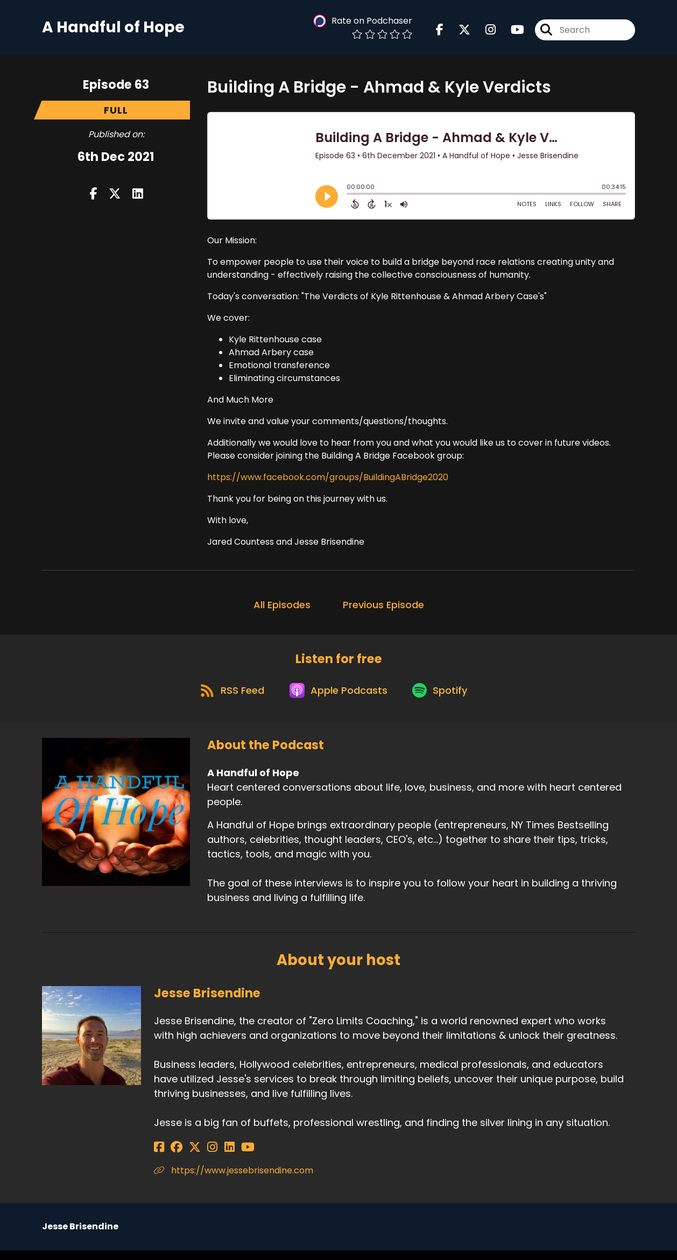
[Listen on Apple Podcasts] (338, 699)
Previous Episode (383, 608)
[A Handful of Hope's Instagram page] (484, 32)
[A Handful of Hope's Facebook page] (439, 32)
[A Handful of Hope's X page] (458, 32)
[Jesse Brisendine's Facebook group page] (172, 1157)
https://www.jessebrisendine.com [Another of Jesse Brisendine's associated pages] (233, 1180)
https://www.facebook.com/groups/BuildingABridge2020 (327, 481)
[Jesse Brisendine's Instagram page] (199, 1157)
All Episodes (282, 608)
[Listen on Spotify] (443, 699)
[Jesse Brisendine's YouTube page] (225, 1157)
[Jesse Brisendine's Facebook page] (159, 1157)
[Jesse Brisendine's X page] (186, 1157)
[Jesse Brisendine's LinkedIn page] (212, 1157)
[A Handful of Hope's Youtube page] (511, 32)
